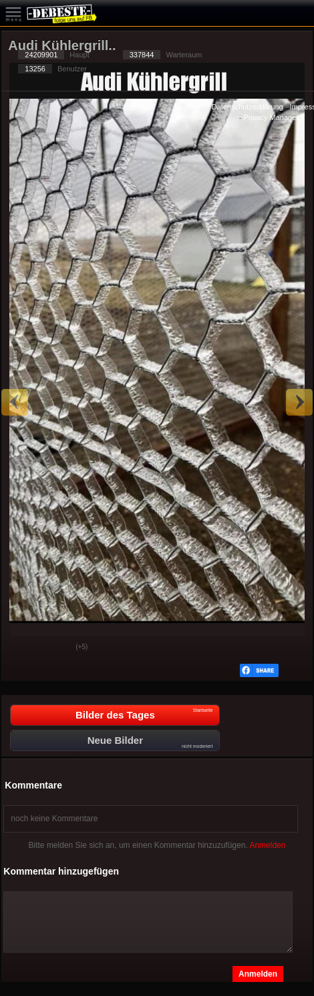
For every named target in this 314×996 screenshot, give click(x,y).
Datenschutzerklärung (247, 107)
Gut (22, 647)
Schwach (55, 647)
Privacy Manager (271, 117)
